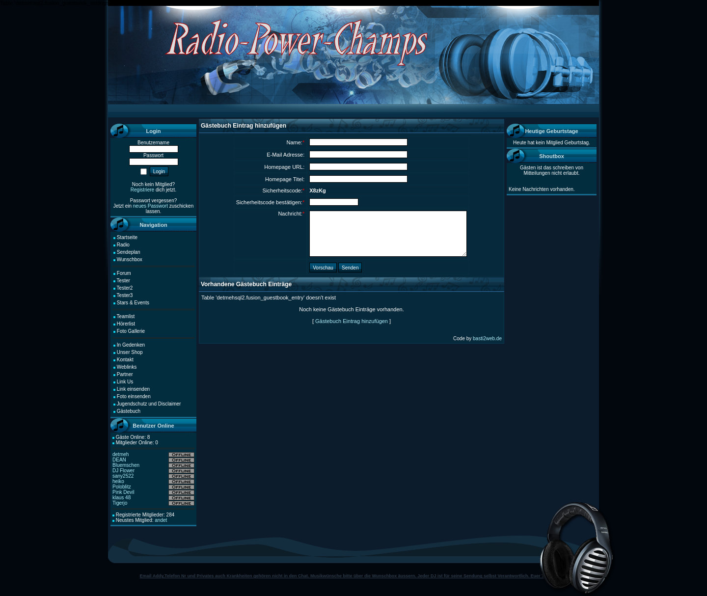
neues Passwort (150, 206)
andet (161, 520)
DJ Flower (123, 470)
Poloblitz (121, 486)
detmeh (120, 454)
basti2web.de (487, 338)
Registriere (142, 189)
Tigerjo (119, 503)
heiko (118, 481)
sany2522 (123, 476)
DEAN (119, 459)
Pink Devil (123, 492)
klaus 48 (121, 497)
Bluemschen (125, 465)
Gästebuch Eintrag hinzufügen (351, 321)
